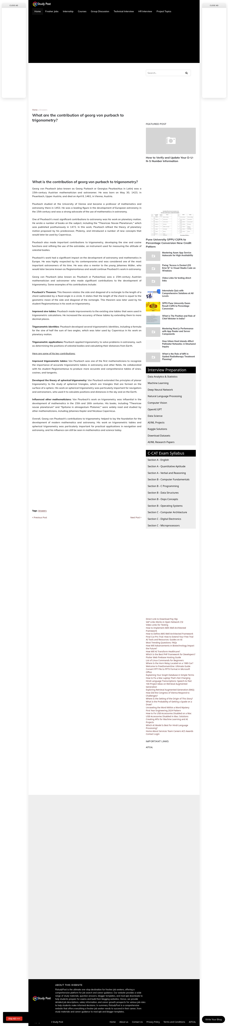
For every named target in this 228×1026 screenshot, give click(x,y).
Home (34, 110)
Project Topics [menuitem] (164, 11)
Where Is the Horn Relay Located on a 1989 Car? (169, 663)
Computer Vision (157, 402)
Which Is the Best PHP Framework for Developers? (170, 654)
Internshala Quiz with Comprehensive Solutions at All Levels (178, 293)
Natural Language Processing (165, 396)
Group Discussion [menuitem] (100, 11)
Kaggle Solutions (157, 429)
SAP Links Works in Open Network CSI (164, 622)
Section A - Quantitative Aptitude (166, 466)
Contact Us (137, 1021)
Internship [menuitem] (68, 11)
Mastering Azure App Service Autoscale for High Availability (177, 254)
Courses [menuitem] (82, 11)
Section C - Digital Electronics (164, 519)
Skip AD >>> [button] (14, 1018)
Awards (189, 731)
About (155, 731)
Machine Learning (158, 383)
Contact (150, 734)
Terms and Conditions (174, 1021)
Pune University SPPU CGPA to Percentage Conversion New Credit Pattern (168, 243)
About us (123, 1021)
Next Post (135, 517)
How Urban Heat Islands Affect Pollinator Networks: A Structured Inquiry (179, 344)
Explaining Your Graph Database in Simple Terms (170, 675)
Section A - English (158, 460)
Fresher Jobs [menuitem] (51, 11)
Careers (177, 731)
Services (163, 731)
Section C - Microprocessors (164, 525)
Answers (43, 110)
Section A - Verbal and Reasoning (167, 473)
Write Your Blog (213, 1019)
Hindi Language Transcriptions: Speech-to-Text (169, 681)
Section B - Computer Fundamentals (168, 479)
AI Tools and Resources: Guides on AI (164, 639)
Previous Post (40, 517)
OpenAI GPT (155, 409)
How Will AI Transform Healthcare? (163, 651)
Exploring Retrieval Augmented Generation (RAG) (170, 689)
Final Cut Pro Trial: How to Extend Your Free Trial (169, 636)
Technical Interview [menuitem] (124, 11)
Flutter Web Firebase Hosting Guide (163, 657)
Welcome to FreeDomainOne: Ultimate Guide (168, 666)
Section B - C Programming (163, 486)
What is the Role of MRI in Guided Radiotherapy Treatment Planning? (178, 356)
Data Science (155, 416)
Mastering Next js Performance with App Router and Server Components (177, 331)
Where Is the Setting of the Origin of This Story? (169, 698)
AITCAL (149, 747)
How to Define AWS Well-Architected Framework (169, 633)
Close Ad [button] (14, 5)
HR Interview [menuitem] (145, 11)
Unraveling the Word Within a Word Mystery (167, 707)
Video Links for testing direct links (176, 279)
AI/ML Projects (156, 422)
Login (157, 734)
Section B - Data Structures (163, 492)
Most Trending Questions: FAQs (161, 642)
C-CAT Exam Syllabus (166, 453)
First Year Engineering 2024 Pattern (163, 710)
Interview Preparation (167, 369)
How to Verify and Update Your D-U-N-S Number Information (170, 159)
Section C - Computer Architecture (167, 512)
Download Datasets (159, 435)
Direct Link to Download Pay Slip (162, 618)
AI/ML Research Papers (161, 442)
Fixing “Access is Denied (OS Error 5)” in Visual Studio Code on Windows (179, 268)
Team (170, 731)
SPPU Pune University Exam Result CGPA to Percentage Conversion (176, 306)
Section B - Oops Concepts (163, 499)
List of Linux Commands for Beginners (165, 660)
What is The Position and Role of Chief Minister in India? (178, 317)
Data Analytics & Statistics (162, 376)
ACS (183, 731)
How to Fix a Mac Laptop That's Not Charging (168, 678)
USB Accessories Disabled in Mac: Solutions (167, 716)
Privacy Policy (153, 1021)
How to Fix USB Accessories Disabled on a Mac (168, 713)
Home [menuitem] (37, 11)
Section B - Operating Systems (165, 505)
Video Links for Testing (157, 624)
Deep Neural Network (160, 389)
